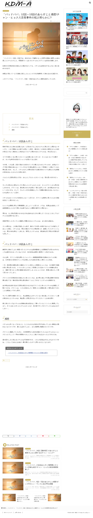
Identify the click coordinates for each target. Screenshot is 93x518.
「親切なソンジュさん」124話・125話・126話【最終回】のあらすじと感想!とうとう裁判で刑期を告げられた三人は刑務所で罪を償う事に (78, 184)
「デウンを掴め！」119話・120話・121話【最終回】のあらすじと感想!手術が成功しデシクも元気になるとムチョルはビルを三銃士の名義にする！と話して (78, 162)
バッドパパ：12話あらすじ (20, 127)
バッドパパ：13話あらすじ (20, 130)
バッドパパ (5, 13)
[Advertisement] (31, 100)
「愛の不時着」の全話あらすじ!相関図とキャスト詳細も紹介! (77, 77)
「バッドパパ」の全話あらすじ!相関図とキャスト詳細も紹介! (28, 355)
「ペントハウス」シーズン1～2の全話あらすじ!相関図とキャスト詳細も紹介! (77, 42)
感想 (13, 132)
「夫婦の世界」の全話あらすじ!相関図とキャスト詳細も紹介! (77, 60)
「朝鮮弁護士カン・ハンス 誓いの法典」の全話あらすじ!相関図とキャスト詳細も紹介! (77, 24)
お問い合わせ (18, 515)
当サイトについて (8, 515)
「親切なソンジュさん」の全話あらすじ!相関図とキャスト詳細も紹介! (78, 173)
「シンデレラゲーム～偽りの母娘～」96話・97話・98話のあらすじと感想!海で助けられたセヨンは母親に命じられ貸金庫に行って (78, 198)
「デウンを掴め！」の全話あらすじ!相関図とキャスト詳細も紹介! (78, 151)
